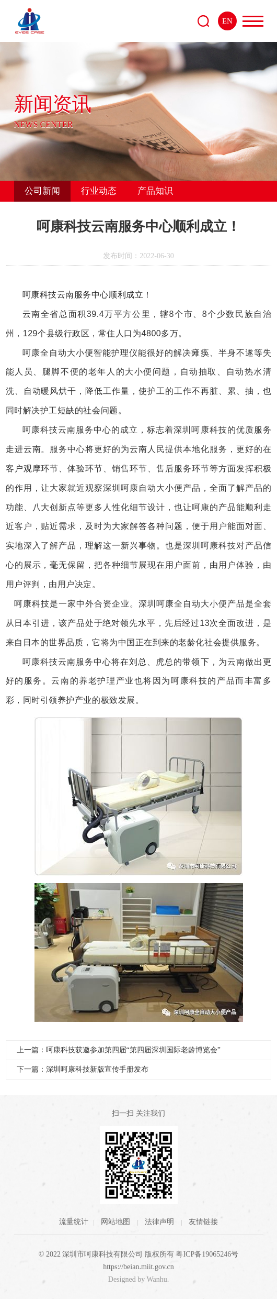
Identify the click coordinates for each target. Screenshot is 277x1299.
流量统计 (73, 1222)
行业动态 (99, 191)
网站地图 (116, 1222)
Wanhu (156, 1279)
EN (227, 21)
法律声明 (160, 1222)
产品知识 (155, 191)
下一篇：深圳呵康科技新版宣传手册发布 (82, 1069)
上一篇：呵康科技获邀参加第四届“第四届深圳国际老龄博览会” (119, 1050)
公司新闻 (42, 191)
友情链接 (203, 1222)
